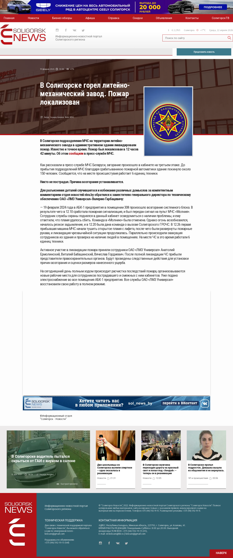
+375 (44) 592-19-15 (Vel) (57, 542)
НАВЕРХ (221, 553)
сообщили (76, 153)
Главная (9, 18)
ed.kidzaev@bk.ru (115, 533)
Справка (113, 18)
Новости (33, 18)
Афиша (90, 18)
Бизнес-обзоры (62, 18)
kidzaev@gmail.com (55, 533)
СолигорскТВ (220, 18)
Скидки (138, 18)
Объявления (164, 18)
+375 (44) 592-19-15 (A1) (135, 530)
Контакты (192, 18)
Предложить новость (204, 51)
